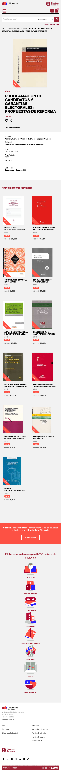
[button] (56, 11)
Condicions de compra (40, 729)
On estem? (6, 729)
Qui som (5, 725)
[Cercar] (56, 19)
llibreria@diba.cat (8, 719)
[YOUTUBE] (11, 759)
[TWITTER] (7, 759)
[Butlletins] (24, 759)
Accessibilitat (37, 741)
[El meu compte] (52, 11)
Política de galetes (38, 737)
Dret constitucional (12, 128)
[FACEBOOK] (3, 759)
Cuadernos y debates (14, 170)
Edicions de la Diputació (10, 733)
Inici (3, 29)
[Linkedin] (20, 759)
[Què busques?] (19, 19)
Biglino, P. (41, 139)
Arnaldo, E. (25, 139)
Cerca (51, 24)
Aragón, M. (9, 139)
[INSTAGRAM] (15, 759)
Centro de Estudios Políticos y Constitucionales (24, 144)
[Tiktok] (28, 759)
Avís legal (35, 725)
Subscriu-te (30, 538)
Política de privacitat (39, 733)
